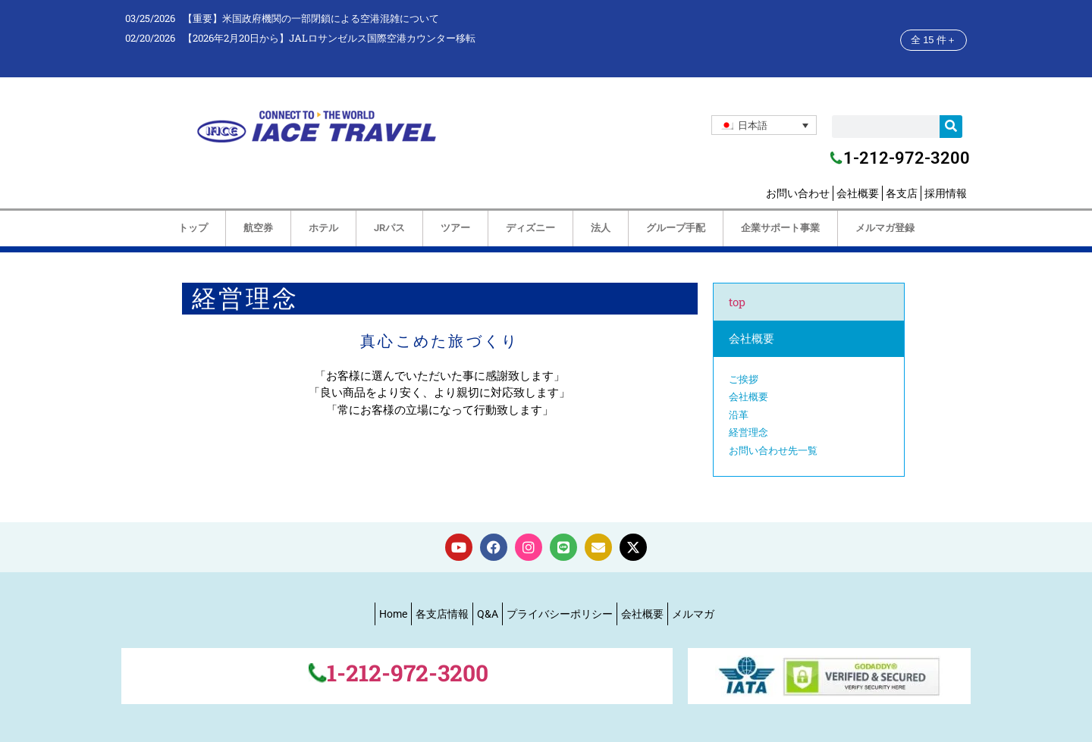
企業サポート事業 (780, 227)
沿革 (738, 414)
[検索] (951, 126)
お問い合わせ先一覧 (773, 450)
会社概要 (857, 193)
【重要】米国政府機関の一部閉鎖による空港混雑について (311, 18)
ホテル (323, 227)
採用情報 (945, 193)
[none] (763, 125)
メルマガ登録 (885, 227)
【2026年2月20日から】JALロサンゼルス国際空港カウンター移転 (329, 38)
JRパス (389, 227)
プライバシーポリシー (560, 614)
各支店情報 (442, 614)
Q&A (487, 614)
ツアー (455, 227)
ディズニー (530, 227)
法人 (600, 227)
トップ (193, 227)
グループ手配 (675, 227)
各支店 (902, 193)
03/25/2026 (150, 18)
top (737, 301)
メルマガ (693, 614)
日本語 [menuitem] (752, 125)
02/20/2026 (150, 38)
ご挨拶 (743, 379)
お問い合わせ (798, 193)
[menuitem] (763, 125)
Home (393, 614)
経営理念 (748, 432)
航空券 (258, 227)
